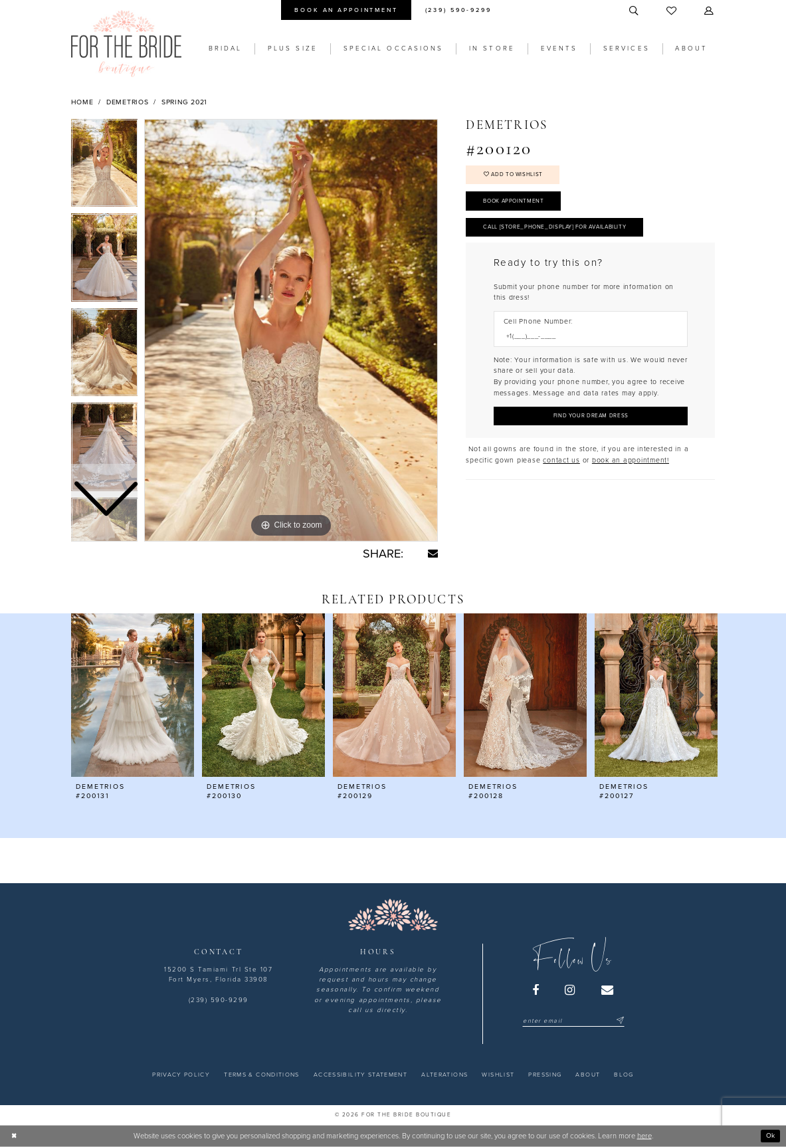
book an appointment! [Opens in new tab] (630, 471)
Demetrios (127, 102)
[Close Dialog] (14, 1135)
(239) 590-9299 (218, 1000)
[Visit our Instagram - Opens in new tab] (571, 990)
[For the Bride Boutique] (126, 43)
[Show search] (634, 11)
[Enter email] (573, 1021)
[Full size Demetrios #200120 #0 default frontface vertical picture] (291, 330)
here (644, 1136)
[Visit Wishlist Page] (673, 11)
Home (82, 102)
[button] (710, 11)
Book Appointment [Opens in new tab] (517, 205)
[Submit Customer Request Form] (591, 425)
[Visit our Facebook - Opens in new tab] (536, 990)
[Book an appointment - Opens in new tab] (346, 10)
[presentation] (133, 695)
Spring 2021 (184, 102)
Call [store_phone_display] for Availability (564, 234)
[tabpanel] (291, 330)
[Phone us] (458, 10)
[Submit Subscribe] (619, 1021)
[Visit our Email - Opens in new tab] (608, 990)
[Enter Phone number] (586, 345)
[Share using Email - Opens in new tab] (433, 553)
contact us (561, 471)
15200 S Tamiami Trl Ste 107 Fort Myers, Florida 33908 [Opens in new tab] (218, 975)
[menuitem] (346, 10)
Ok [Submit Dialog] (769, 1135)
